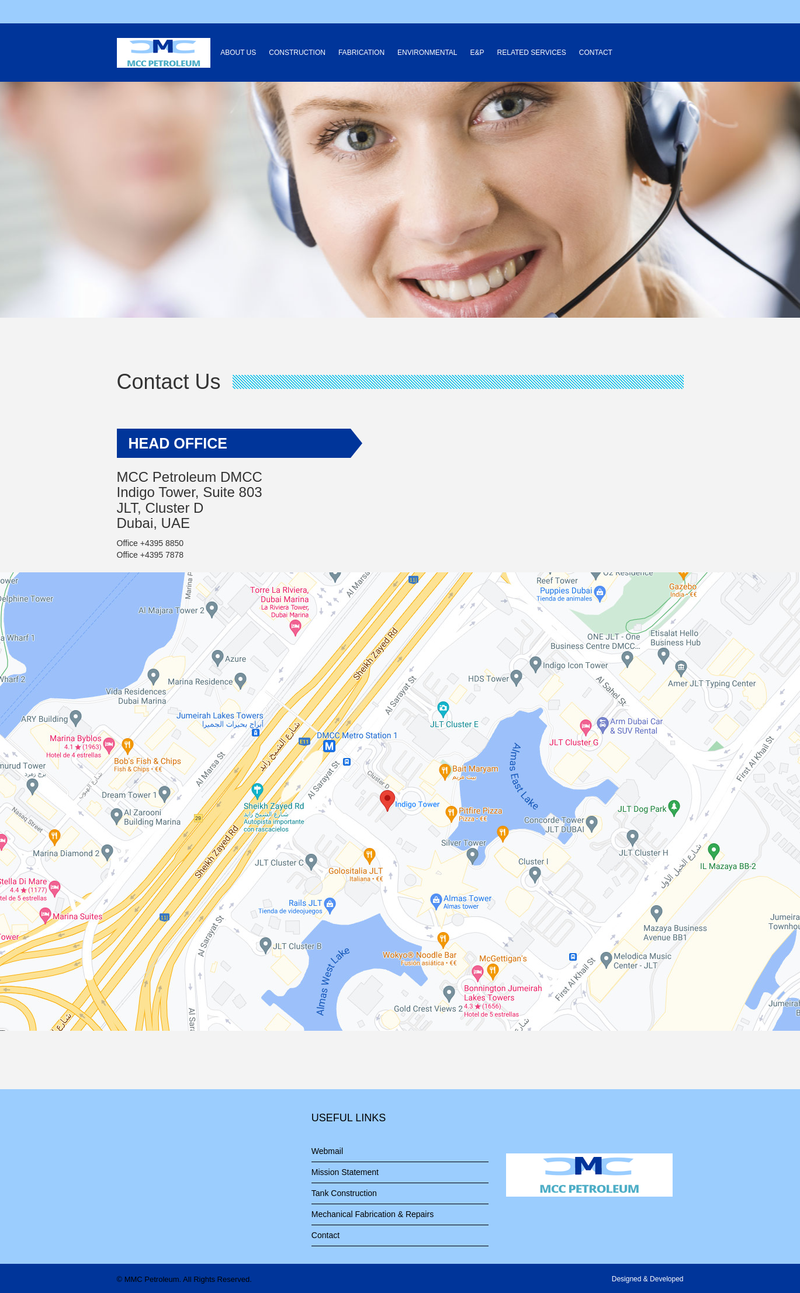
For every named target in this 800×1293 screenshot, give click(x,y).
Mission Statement (345, 1172)
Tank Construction (344, 1193)
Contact (325, 1235)
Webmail (327, 1151)
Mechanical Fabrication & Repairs (372, 1214)
